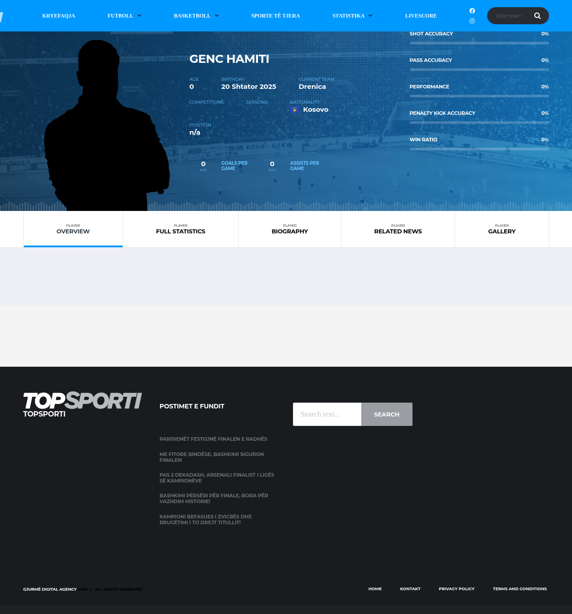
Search (386, 414)
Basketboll (192, 16)
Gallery (501, 229)
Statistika (349, 16)
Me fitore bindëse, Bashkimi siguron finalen (212, 457)
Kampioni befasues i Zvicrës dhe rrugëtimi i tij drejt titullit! (206, 519)
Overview (73, 229)
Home (375, 588)
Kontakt (410, 588)
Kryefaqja (58, 16)
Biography (290, 229)
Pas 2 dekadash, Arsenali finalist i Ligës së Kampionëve (217, 478)
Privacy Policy (456, 588)
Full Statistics (180, 229)
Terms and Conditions (520, 588)
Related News (398, 229)
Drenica (312, 86)
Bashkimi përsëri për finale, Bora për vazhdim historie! (214, 498)
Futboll (120, 16)
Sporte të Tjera (275, 16)
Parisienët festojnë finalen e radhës (213, 439)
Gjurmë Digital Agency (50, 589)
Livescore (421, 16)
